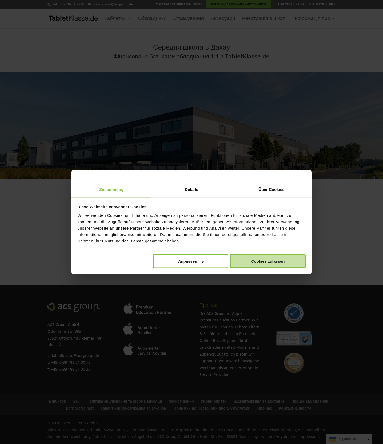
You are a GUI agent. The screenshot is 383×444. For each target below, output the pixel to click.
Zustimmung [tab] (111, 189)
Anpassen (191, 261)
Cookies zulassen (268, 261)
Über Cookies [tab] (271, 189)
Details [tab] (191, 189)
